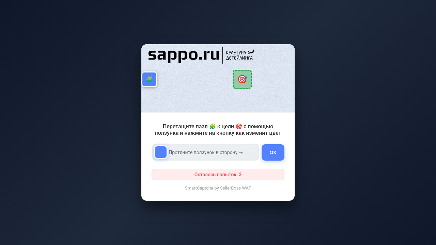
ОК (273, 152)
